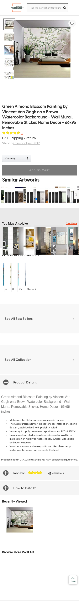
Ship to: (21, 143)
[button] (76, 194)
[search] (64, 7)
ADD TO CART (39, 170)
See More (71, 223)
